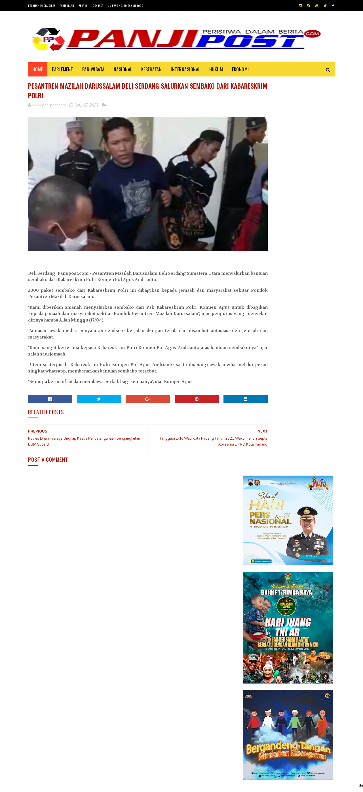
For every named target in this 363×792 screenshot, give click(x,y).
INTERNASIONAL (186, 69)
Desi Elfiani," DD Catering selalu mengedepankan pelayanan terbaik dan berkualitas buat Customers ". (285, 623)
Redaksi (84, 5)
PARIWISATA (93, 69)
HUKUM (216, 69)
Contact (98, 5)
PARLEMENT (62, 69)
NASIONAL (123, 69)
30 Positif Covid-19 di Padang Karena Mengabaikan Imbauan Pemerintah (304, 533)
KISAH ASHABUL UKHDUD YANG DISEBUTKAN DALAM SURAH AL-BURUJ (304, 590)
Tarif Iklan (67, 5)
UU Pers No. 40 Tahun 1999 (126, 5)
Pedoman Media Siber (42, 5)
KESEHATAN (151, 69)
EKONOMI (240, 69)
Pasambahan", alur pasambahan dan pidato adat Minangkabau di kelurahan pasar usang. (305, 562)
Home (38, 69)
